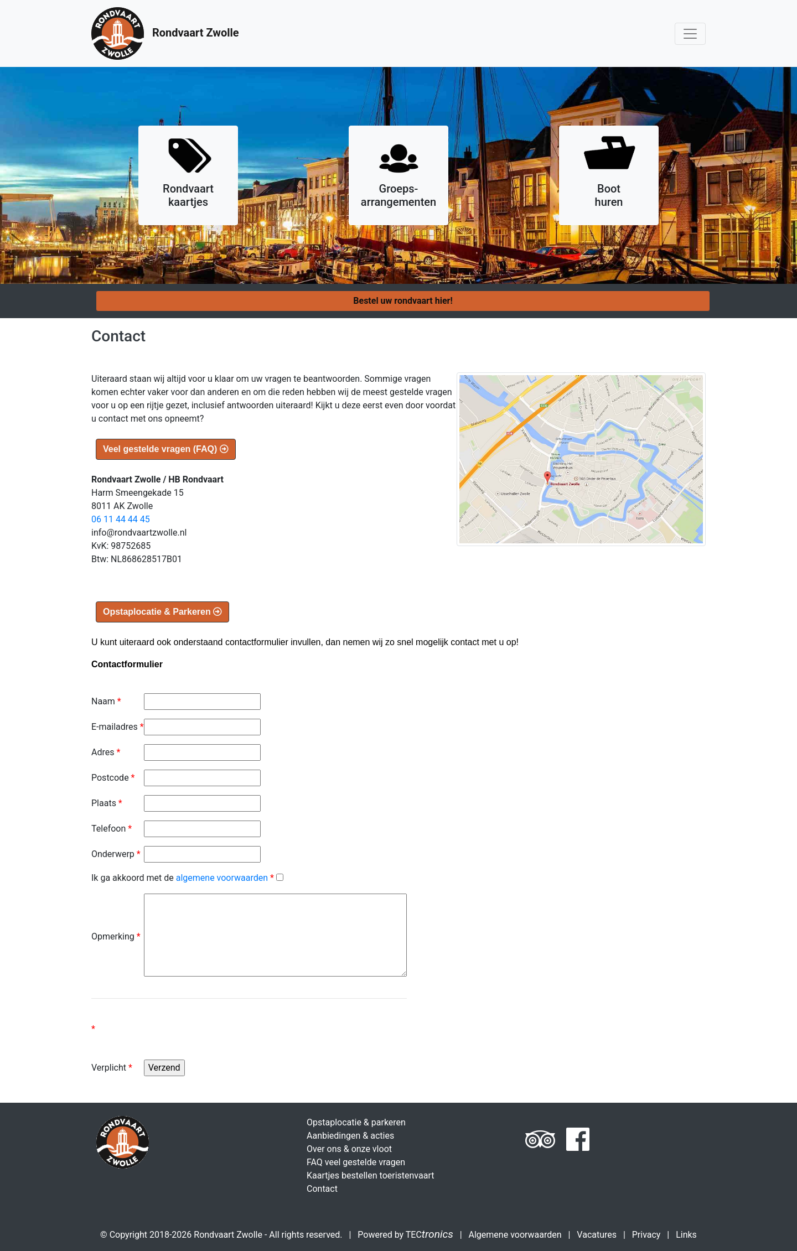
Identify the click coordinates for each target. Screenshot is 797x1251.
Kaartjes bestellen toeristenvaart (370, 1175)
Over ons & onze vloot (349, 1149)
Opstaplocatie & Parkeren (162, 611)
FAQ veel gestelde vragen (356, 1162)
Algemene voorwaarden (515, 1234)
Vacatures (597, 1234)
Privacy (646, 1234)
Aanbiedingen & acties (350, 1135)
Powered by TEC (405, 1234)
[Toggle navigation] (690, 34)
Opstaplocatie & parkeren (356, 1122)
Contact (322, 1188)
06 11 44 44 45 (120, 519)
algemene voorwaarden (222, 878)
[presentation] (228, 1038)
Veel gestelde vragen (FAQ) (166, 449)
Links (686, 1234)
